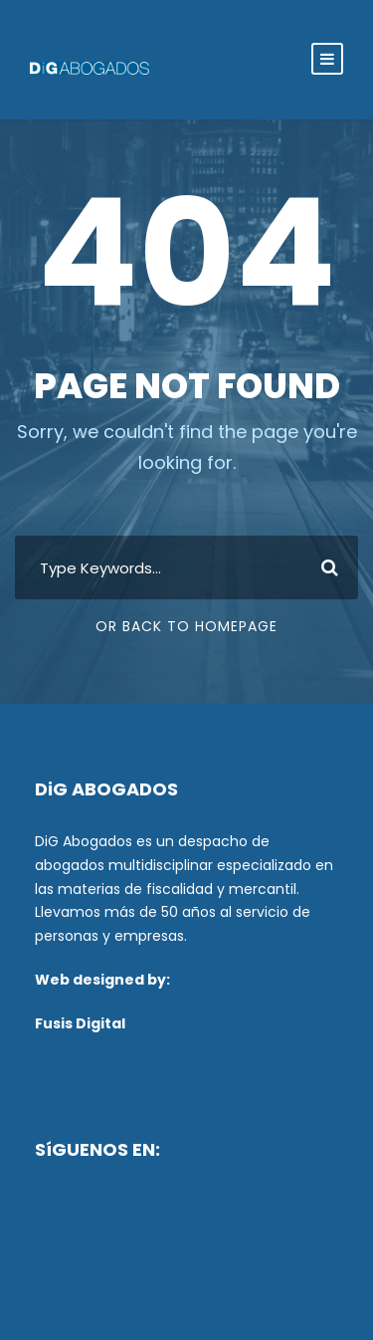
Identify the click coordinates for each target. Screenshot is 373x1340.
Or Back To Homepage (186, 626)
